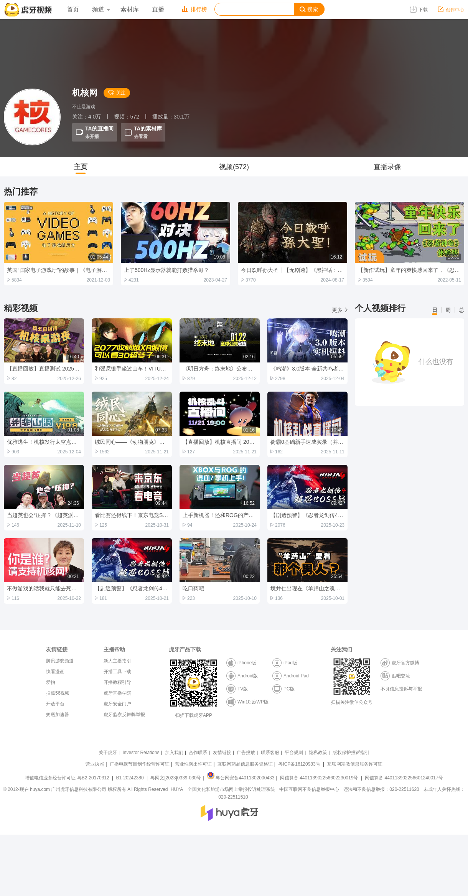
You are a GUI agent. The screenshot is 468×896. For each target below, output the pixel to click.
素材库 (129, 9)
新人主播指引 (117, 661)
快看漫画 (55, 671)
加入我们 (174, 752)
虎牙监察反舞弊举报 (124, 714)
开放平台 (55, 704)
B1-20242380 (130, 778)
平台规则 (294, 752)
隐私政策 (318, 752)
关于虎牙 (108, 752)
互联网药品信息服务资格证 (245, 764)
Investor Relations (140, 752)
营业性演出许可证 (193, 764)
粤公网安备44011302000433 (240, 778)
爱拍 (50, 682)
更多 (340, 310)
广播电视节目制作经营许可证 (140, 764)
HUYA (177, 789)
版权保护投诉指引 (351, 752)
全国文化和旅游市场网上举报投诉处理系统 (231, 789)
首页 (73, 9)
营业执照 (95, 764)
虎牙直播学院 (117, 693)
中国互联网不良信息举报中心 (309, 789)
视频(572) (234, 167)
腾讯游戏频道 (60, 661)
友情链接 (222, 752)
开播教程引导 (117, 682)
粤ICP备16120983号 (299, 764)
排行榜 (194, 9)
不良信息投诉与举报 (401, 689)
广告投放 (246, 752)
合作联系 (198, 752)
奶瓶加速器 (57, 714)
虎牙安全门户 (117, 704)
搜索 (309, 9)
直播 (158, 9)
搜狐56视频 (57, 693)
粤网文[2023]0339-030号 (175, 778)
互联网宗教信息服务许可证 (354, 764)
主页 (80, 167)
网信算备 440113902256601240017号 (404, 778)
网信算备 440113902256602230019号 (319, 778)
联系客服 (270, 752)
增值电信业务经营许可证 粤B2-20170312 (67, 778)
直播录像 (387, 167)
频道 (101, 9)
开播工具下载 (117, 671)
